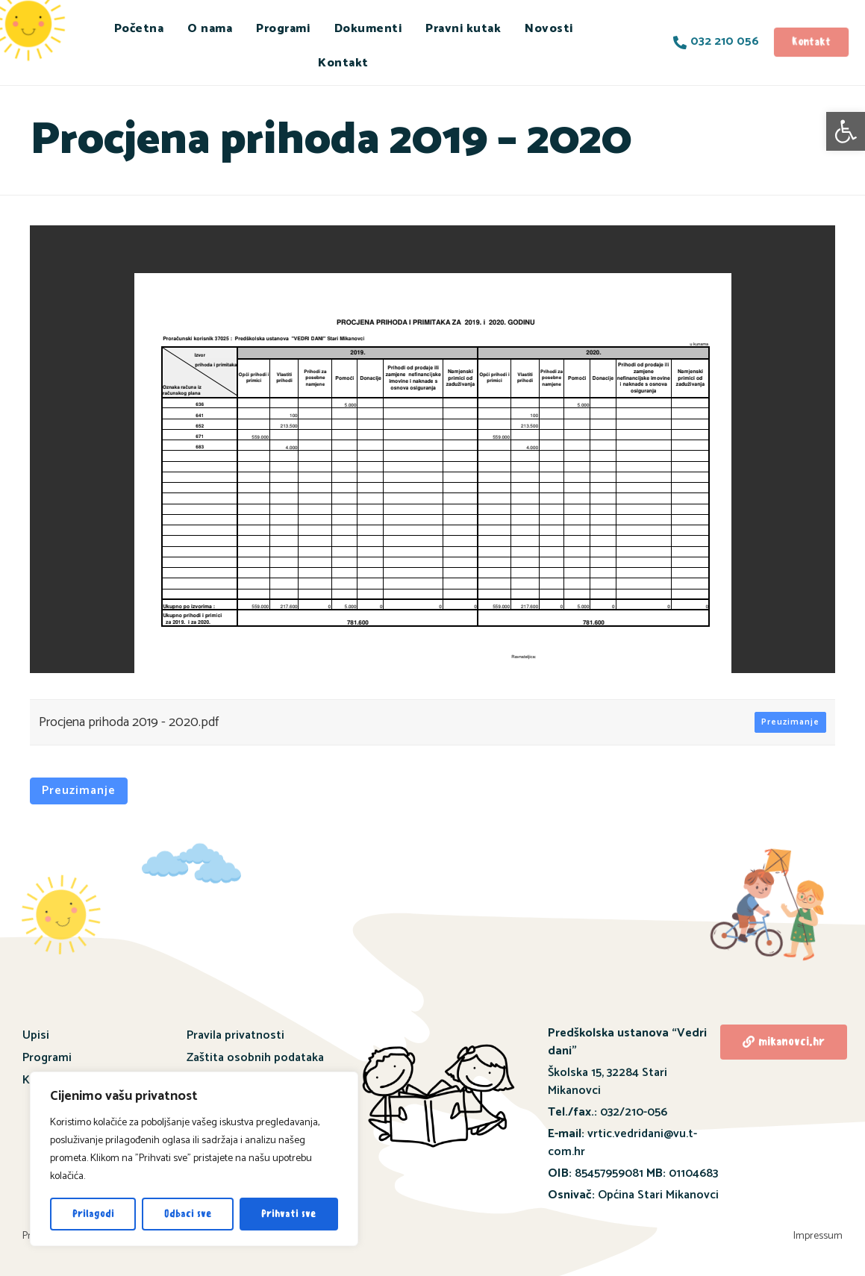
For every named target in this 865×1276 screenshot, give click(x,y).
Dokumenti (368, 29)
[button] (845, 131)
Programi (283, 29)
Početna (139, 29)
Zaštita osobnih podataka (255, 1058)
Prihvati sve (288, 1213)
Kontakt (343, 63)
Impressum (818, 1236)
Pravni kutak (463, 29)
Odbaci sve (187, 1213)
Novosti (549, 29)
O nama (209, 29)
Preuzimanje (790, 722)
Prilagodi (93, 1213)
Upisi (35, 1035)
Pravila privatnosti (235, 1035)
